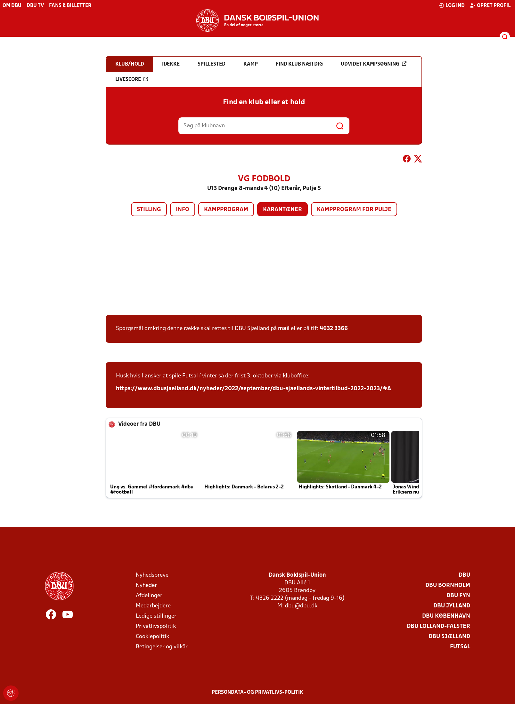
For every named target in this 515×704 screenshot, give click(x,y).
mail (284, 328)
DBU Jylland (451, 606)
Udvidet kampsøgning (373, 64)
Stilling (149, 209)
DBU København (446, 616)
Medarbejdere (153, 606)
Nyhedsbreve (152, 575)
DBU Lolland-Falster (438, 626)
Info (182, 209)
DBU (464, 575)
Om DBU (12, 6)
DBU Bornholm (447, 585)
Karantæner (282, 209)
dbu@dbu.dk (301, 606)
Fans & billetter (70, 6)
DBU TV (35, 6)
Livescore (131, 79)
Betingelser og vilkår (162, 647)
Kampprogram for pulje (354, 209)
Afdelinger (149, 595)
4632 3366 (334, 328)
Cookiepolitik (152, 636)
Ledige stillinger (156, 616)
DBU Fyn (458, 595)
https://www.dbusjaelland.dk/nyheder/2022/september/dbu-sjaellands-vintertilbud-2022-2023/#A (253, 389)
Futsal (460, 647)
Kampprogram (226, 209)
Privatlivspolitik (156, 626)
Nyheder (146, 585)
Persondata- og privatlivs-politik (257, 692)
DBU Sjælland (449, 636)
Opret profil (490, 5)
